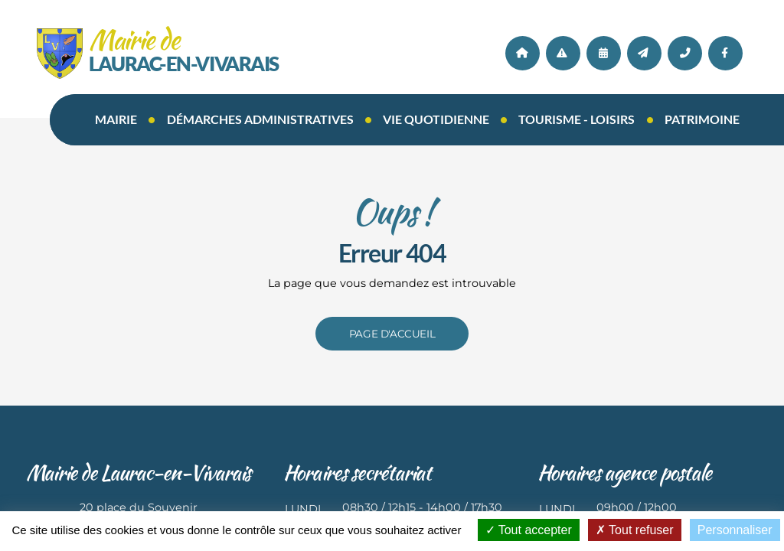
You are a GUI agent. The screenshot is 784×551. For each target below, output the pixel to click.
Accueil (522, 53)
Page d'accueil (392, 334)
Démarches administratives (260, 119)
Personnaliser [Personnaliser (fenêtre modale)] (735, 529)
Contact (644, 53)
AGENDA (603, 53)
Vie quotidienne (436, 119)
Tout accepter (528, 529)
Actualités (563, 53)
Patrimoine (702, 119)
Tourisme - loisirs (576, 119)
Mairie (116, 119)
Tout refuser (635, 529)
